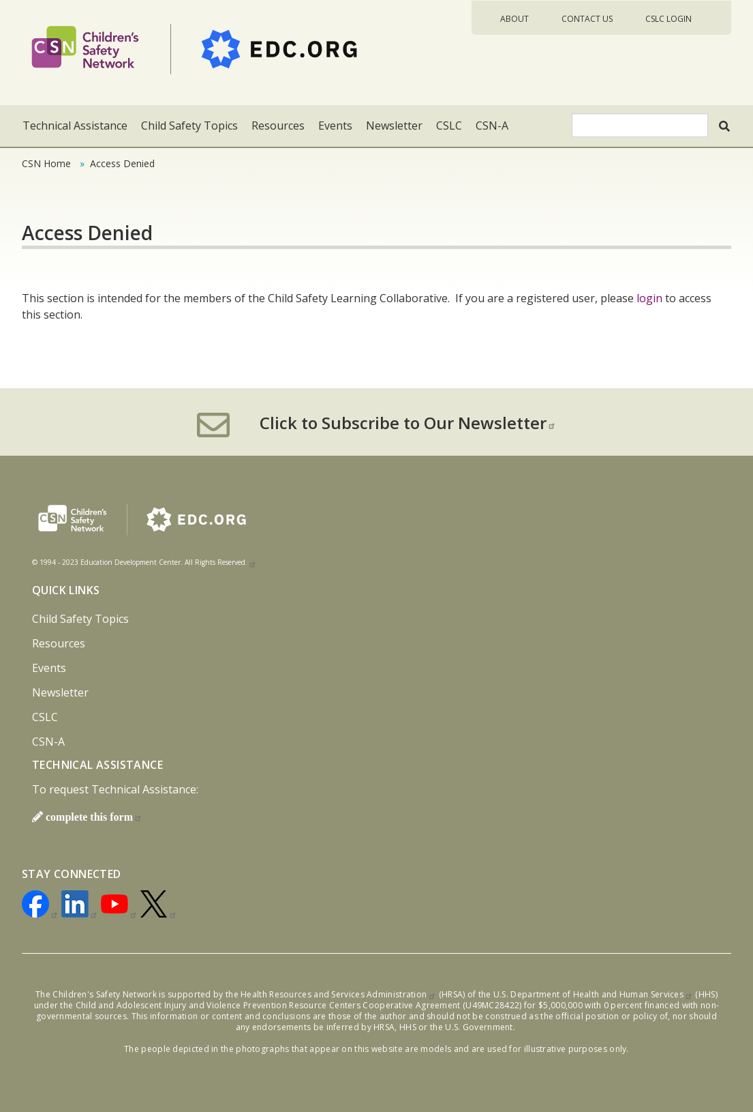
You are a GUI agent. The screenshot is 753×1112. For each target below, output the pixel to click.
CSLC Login (668, 19)
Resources (278, 125)
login (649, 298)
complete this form (94, 816)
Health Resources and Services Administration (338, 994)
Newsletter (394, 125)
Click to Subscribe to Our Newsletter (408, 423)
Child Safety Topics (189, 125)
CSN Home (46, 163)
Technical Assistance (74, 125)
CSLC (449, 125)
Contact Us (587, 19)
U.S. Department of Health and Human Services (593, 994)
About (514, 19)
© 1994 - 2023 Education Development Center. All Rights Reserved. (144, 562)
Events (335, 125)
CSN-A (492, 125)
